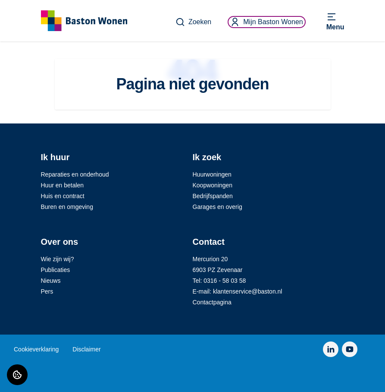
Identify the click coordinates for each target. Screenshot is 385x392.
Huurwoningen (212, 174)
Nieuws (51, 280)
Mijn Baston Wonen (266, 22)
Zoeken (193, 22)
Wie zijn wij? (57, 259)
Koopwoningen (213, 185)
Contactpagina (212, 302)
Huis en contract (63, 196)
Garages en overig (217, 206)
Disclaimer (86, 349)
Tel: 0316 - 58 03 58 (219, 280)
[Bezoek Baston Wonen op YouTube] (349, 349)
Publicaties (55, 269)
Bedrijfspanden (213, 196)
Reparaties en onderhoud (75, 174)
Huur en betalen (62, 185)
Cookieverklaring (36, 349)
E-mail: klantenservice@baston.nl (237, 291)
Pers (47, 291)
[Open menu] (335, 22)
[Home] (84, 21)
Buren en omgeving (67, 206)
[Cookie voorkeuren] (17, 374)
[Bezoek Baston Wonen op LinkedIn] (330, 349)
